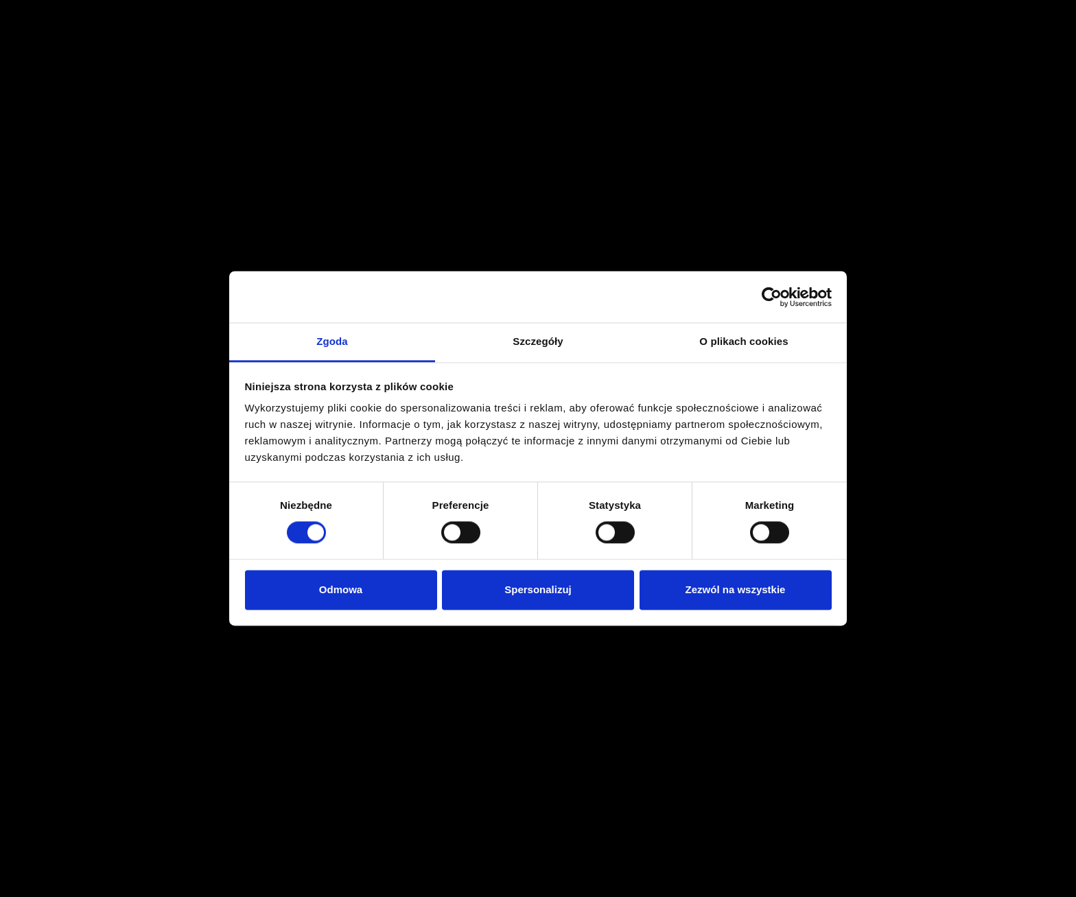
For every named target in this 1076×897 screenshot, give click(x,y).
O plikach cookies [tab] (743, 341)
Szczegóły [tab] (538, 341)
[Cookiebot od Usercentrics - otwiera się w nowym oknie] (772, 297)
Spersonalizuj (538, 589)
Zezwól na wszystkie (736, 589)
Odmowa (340, 589)
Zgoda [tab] (332, 341)
